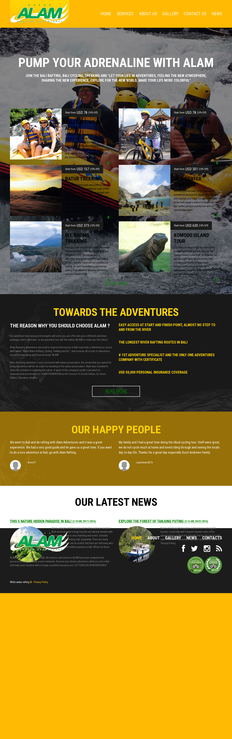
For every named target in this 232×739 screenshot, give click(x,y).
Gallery (170, 13)
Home (106, 13)
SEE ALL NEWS (116, 283)
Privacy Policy (41, 582)
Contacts (212, 537)
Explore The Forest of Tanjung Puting (163, 521)
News (217, 13)
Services (125, 13)
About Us (148, 13)
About (153, 537)
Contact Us (195, 13)
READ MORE (116, 391)
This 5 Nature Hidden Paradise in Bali (53, 521)
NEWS (192, 537)
